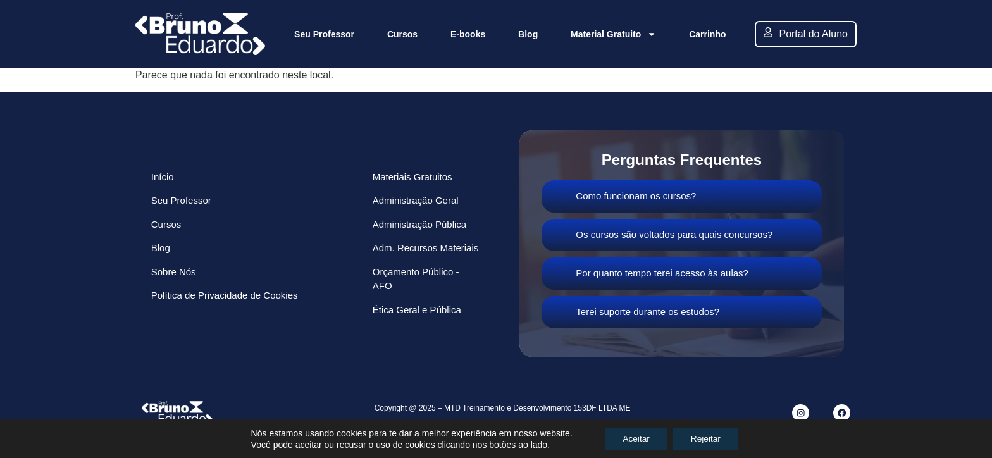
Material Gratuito (613, 34)
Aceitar (635, 438)
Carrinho (707, 34)
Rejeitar (706, 438)
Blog (528, 34)
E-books (467, 34)
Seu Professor (324, 34)
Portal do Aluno (806, 33)
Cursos (402, 34)
